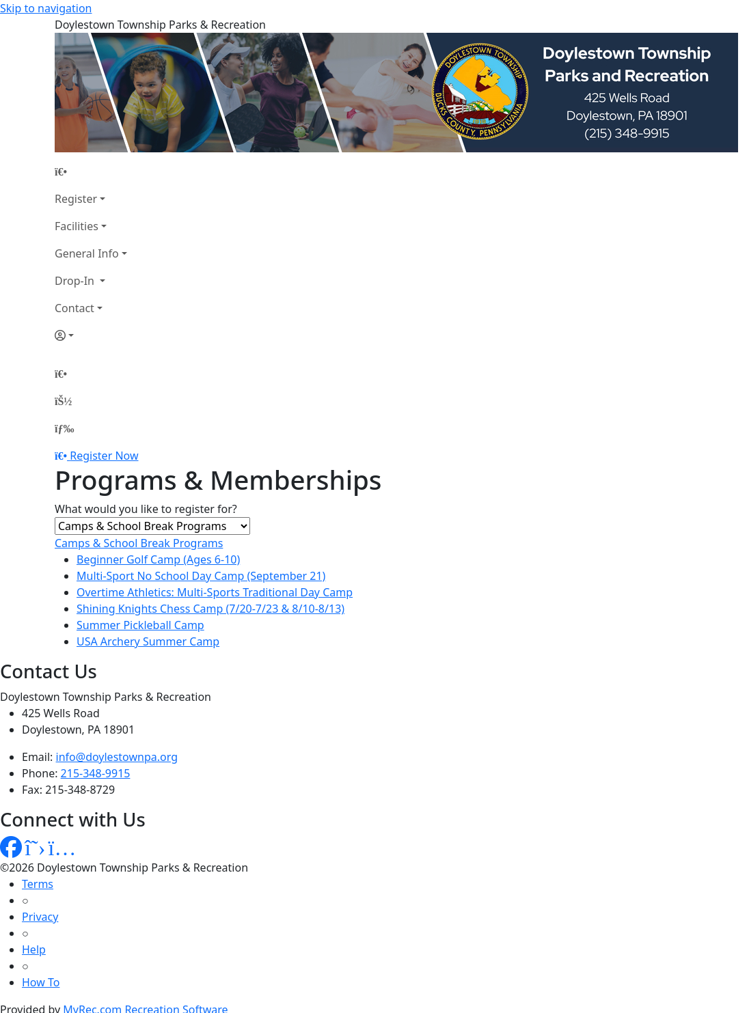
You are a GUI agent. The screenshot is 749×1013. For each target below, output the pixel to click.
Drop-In (76, 280)
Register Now (104, 455)
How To (40, 982)
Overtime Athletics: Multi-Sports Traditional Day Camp (215, 592)
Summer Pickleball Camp (140, 625)
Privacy (40, 916)
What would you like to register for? (146, 508)
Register (76, 198)
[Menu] (64, 428)
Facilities (76, 226)
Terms (37, 883)
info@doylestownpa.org (117, 756)
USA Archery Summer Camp (148, 641)
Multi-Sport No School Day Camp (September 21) (201, 575)
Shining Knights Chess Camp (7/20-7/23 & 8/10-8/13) (210, 608)
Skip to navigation (46, 8)
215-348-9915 (96, 773)
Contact (74, 308)
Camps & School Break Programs (139, 543)
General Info (87, 253)
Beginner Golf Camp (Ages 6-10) (158, 559)
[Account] (91, 335)
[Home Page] (91, 171)
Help (34, 949)
